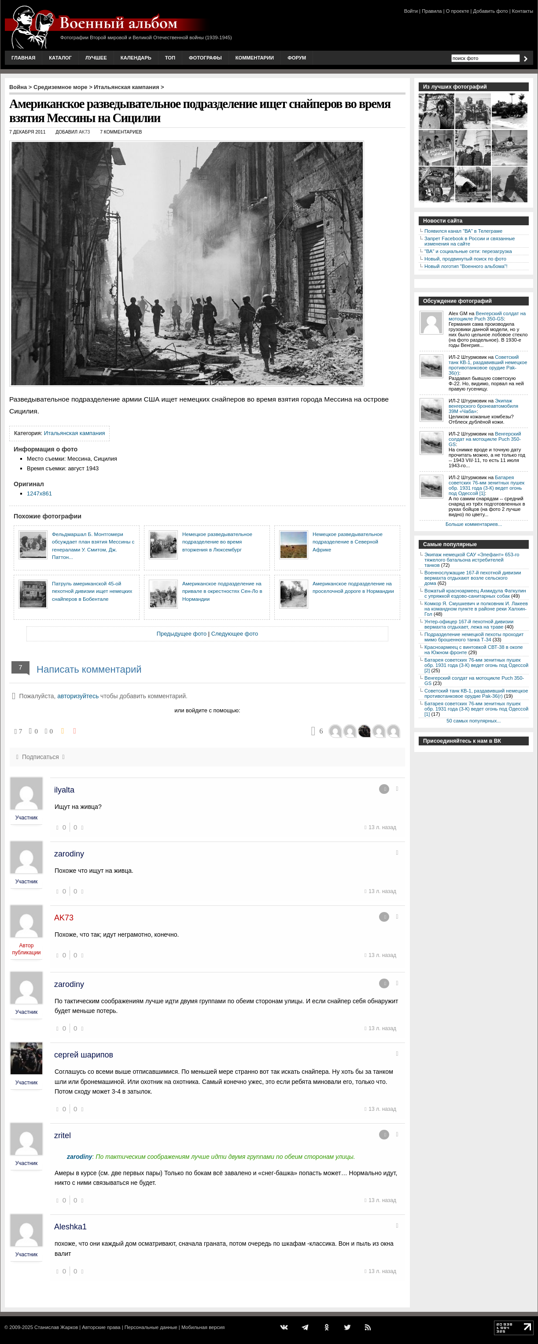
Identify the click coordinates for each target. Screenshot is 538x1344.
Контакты (522, 11)
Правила (432, 11)
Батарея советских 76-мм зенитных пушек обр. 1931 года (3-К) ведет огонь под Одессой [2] (476, 665)
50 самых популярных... (473, 720)
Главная (23, 57)
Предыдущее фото (181, 633)
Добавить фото (490, 11)
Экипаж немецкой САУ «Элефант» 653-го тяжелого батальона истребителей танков (472, 560)
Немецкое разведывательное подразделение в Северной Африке (348, 541)
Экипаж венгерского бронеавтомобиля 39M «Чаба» (483, 406)
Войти (411, 11)
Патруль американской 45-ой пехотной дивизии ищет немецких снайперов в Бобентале (92, 591)
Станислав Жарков (56, 1327)
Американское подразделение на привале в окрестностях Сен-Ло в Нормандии (222, 591)
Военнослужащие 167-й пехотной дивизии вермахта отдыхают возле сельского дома (472, 578)
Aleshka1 (70, 1226)
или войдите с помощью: (207, 710)
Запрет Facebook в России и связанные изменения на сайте (469, 241)
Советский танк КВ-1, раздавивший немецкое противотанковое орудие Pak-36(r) (488, 365)
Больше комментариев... (474, 524)
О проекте (457, 11)
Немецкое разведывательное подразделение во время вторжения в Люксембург (217, 541)
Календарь (136, 57)
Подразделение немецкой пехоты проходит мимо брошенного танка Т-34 (473, 637)
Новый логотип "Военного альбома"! (466, 266)
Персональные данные (151, 1327)
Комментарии (255, 57)
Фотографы (205, 57)
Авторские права (101, 1327)
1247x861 (39, 493)
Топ (170, 57)
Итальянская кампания (126, 87)
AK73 (84, 132)
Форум (296, 57)
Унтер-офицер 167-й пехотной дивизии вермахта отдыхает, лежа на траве (468, 624)
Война (18, 87)
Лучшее (96, 57)
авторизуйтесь (78, 696)
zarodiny (69, 853)
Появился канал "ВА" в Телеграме (463, 231)
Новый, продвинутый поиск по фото (465, 258)
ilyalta (64, 790)
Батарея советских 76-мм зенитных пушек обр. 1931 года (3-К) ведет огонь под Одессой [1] (486, 485)
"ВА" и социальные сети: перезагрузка (468, 251)
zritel (62, 1135)
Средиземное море (60, 87)
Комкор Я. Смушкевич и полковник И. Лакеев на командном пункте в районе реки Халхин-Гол (476, 609)
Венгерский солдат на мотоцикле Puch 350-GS (487, 316)
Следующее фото (234, 633)
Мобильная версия (203, 1327)
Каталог (60, 57)
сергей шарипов (83, 1054)
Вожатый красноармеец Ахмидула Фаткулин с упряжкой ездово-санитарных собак (475, 593)
